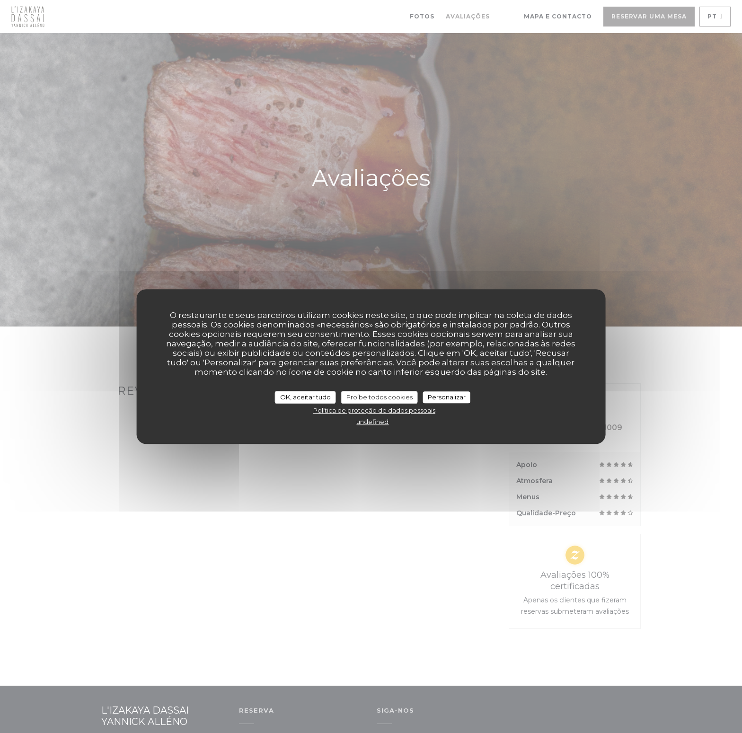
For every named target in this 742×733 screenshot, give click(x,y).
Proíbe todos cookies (379, 397)
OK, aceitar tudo (305, 397)
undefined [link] (372, 421)
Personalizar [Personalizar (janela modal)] (447, 397)
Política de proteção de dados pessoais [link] (374, 410)
